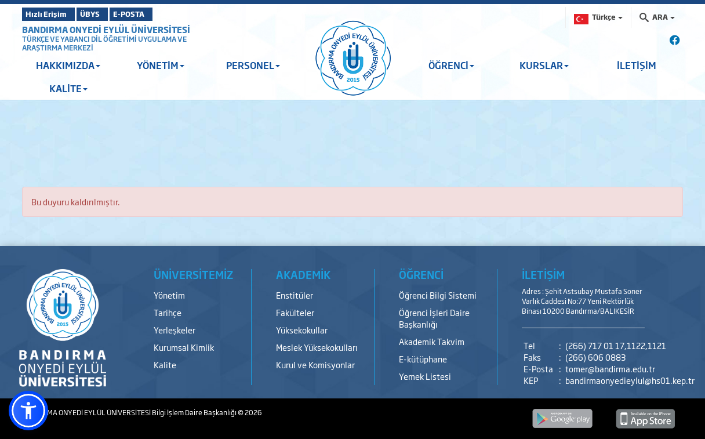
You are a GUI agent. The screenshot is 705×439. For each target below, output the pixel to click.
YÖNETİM (160, 65)
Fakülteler (295, 312)
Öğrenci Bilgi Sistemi (438, 295)
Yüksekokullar (302, 330)
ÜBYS (107, 14)
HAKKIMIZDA (68, 65)
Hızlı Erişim (50, 14)
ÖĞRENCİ (451, 65)
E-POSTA (161, 14)
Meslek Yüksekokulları (317, 347)
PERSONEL (253, 65)
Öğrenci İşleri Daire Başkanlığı (434, 318)
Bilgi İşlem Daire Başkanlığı (195, 412)
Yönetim (169, 295)
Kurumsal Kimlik (184, 347)
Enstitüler (294, 295)
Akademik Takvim (431, 341)
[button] (28, 410)
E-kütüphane (423, 359)
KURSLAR (544, 65)
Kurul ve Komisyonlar (315, 364)
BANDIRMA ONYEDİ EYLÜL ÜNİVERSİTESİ (106, 29)
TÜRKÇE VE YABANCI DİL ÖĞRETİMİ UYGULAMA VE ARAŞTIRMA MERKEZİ (104, 43)
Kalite (165, 364)
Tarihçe (167, 312)
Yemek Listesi (425, 376)
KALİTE (68, 88)
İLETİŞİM (636, 65)
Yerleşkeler (174, 330)
